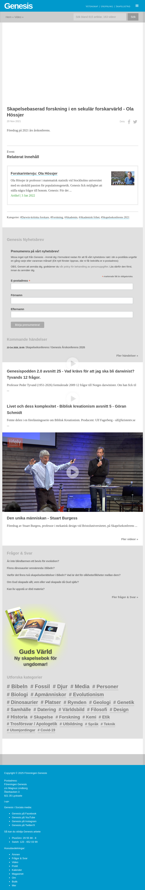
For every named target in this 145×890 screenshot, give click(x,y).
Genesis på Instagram (24, 821)
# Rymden (75, 702)
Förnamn (16, 295)
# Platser (51, 702)
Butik (15, 881)
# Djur (60, 686)
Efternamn (17, 309)
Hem (9, 17)
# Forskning (68, 717)
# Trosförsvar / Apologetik (32, 724)
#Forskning (56, 217)
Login (6, 801)
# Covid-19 (46, 730)
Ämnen (16, 854)
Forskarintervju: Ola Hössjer (34, 174)
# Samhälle (19, 709)
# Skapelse (41, 716)
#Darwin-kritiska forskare (34, 217)
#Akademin (70, 217)
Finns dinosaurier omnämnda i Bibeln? (31, 568)
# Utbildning (71, 724)
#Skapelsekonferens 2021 (115, 217)
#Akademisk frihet (89, 217)
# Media (80, 686)
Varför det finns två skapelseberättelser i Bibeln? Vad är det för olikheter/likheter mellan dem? (63, 575)
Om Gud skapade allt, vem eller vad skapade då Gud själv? (43, 582)
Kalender (17, 869)
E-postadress (20, 281)
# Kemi (89, 717)
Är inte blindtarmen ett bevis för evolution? (33, 561)
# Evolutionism (86, 694)
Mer (14, 885)
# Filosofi (97, 709)
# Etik (104, 717)
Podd (15, 866)
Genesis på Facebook (24, 813)
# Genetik (123, 702)
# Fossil (40, 686)
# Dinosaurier (22, 702)
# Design (119, 709)
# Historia (17, 716)
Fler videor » (129, 539)
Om (14, 877)
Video (17, 17)
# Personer (105, 686)
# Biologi (17, 694)
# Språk (91, 724)
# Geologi (100, 702)
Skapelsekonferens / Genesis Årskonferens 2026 (55, 347)
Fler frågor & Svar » (125, 597)
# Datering (45, 709)
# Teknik (108, 724)
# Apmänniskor (48, 694)
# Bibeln (17, 686)
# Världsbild (72, 709)
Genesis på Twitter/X (23, 825)
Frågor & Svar (20, 858)
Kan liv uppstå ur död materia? (26, 589)
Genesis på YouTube (23, 817)
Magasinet (18, 873)
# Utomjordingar (21, 730)
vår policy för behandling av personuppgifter (84, 266)
